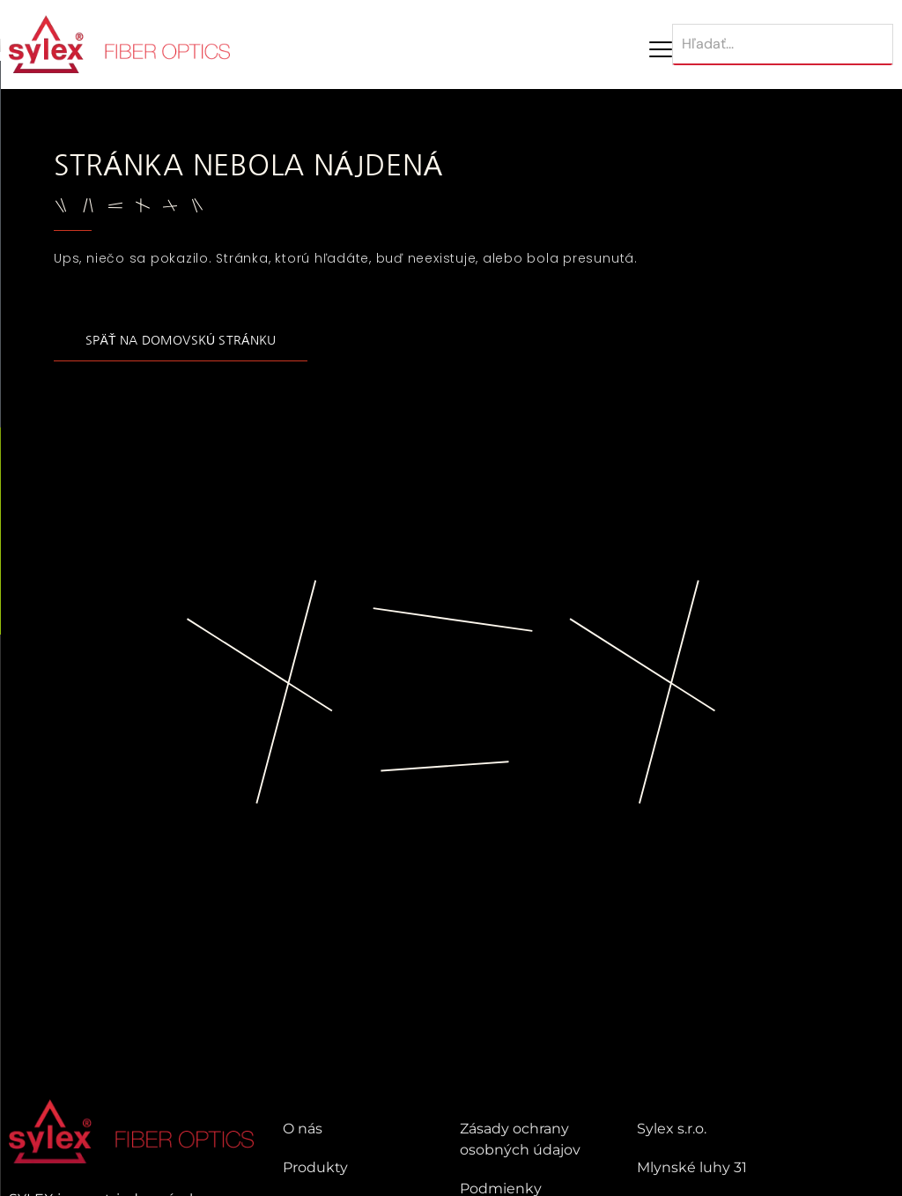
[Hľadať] (782, 45)
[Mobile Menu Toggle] (660, 49)
